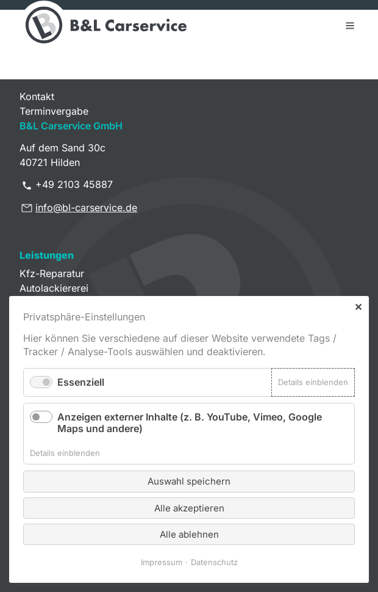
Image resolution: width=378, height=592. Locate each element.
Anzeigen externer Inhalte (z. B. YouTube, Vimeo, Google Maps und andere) (189, 423)
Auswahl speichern (189, 481)
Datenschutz (214, 562)
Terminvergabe (54, 111)
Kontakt (37, 96)
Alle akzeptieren (189, 508)
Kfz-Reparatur (52, 273)
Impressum (161, 562)
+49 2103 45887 (74, 184)
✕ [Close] (358, 307)
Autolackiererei (54, 288)
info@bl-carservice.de (86, 207)
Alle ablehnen (189, 534)
